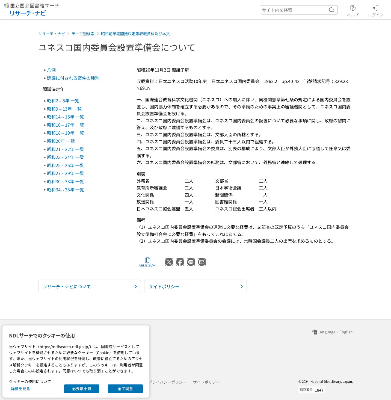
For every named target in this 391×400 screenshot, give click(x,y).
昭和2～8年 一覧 (63, 100)
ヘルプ (353, 10)
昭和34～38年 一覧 (65, 189)
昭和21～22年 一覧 (65, 149)
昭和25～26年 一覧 (65, 165)
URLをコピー (147, 262)
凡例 (51, 69)
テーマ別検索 (83, 33)
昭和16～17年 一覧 (65, 125)
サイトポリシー (206, 382)
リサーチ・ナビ (51, 33)
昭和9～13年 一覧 (64, 108)
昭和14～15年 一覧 (65, 116)
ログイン (375, 10)
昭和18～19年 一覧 (65, 132)
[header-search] (299, 9)
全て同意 (125, 388)
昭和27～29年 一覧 (65, 173)
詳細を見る (20, 388)
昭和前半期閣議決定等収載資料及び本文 (135, 33)
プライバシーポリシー (167, 382)
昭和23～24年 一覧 (65, 157)
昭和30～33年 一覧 (65, 181)
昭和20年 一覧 (61, 141)
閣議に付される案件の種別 (73, 78)
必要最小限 (81, 388)
